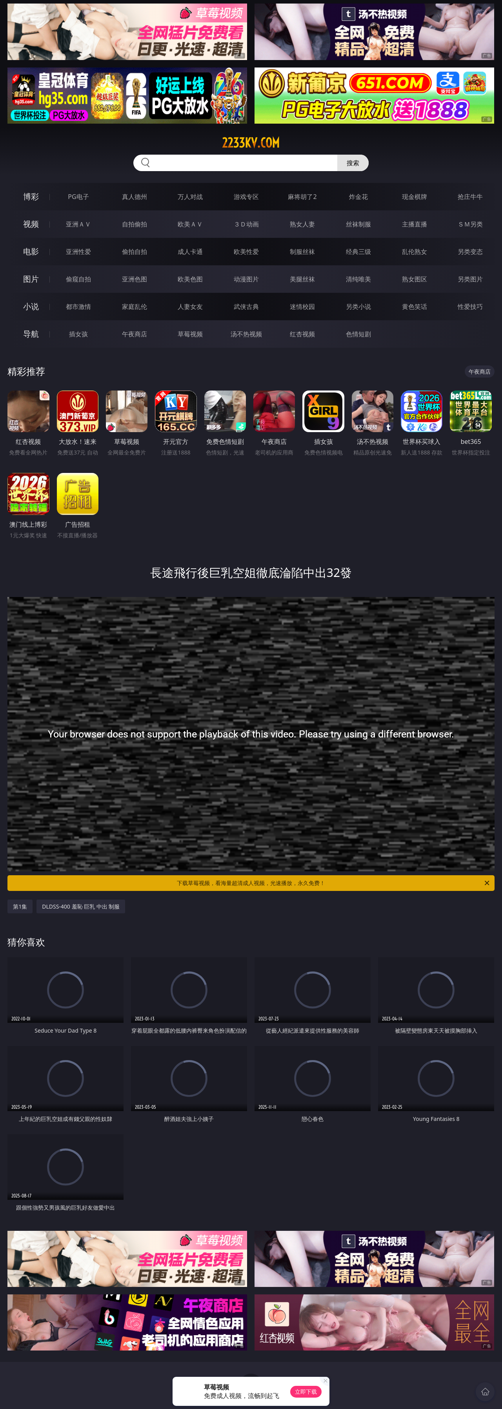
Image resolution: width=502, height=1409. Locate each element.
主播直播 (414, 224)
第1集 (20, 906)
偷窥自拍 (78, 279)
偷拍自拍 (134, 251)
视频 (31, 224)
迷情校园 (302, 306)
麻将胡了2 (302, 196)
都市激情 (78, 306)
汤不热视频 (246, 334)
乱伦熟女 (414, 251)
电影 (31, 251)
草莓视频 (190, 334)
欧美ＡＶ (190, 224)
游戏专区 (246, 196)
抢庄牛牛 (470, 196)
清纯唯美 (358, 279)
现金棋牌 (414, 196)
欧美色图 (190, 279)
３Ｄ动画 (246, 224)
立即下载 (306, 1391)
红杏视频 (302, 334)
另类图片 (470, 279)
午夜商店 (134, 334)
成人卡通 (190, 251)
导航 (31, 334)
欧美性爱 (246, 251)
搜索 (353, 163)
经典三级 (358, 251)
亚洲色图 (134, 279)
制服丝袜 (302, 251)
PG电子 (78, 196)
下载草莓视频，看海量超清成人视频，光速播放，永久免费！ (334, 883)
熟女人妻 (302, 224)
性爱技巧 (470, 306)
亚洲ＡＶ (78, 224)
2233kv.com (251, 143)
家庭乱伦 (134, 306)
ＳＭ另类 (470, 224)
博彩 (31, 196)
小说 (31, 306)
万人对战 (190, 196)
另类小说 (358, 306)
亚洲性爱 (78, 251)
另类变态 (470, 251)
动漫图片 (246, 279)
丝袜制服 (358, 224)
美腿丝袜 (302, 279)
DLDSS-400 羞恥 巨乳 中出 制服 (81, 906)
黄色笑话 (414, 306)
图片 (31, 279)
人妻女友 (190, 306)
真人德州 (134, 196)
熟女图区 (414, 279)
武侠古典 (246, 306)
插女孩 (78, 334)
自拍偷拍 (134, 224)
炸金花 (358, 196)
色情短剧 (358, 334)
